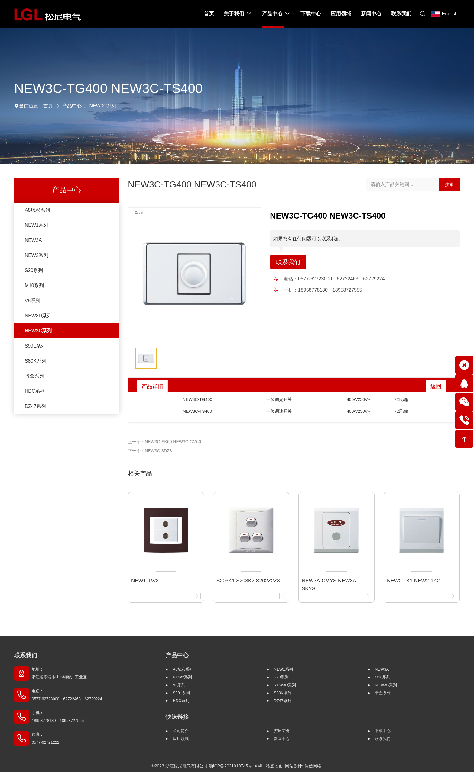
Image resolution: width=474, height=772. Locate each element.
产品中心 (72, 105)
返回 (435, 386)
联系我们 (288, 262)
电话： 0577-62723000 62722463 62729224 (67, 695)
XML (259, 766)
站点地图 (274, 766)
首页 (48, 105)
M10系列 (34, 285)
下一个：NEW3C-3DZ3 (150, 450)
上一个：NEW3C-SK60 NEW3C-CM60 (164, 441)
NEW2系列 (36, 255)
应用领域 (181, 738)
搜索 (449, 184)
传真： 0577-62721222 (45, 738)
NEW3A (33, 240)
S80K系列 (35, 361)
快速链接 (177, 717)
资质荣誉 (282, 731)
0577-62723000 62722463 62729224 (341, 278)
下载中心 (383, 731)
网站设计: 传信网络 (303, 766)
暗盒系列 (34, 376)
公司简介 (181, 731)
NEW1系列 (36, 225)
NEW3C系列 (103, 105)
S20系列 (34, 270)
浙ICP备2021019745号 (230, 766)
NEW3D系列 (38, 315)
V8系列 (33, 300)
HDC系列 (35, 391)
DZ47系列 (35, 406)
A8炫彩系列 (37, 210)
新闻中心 (282, 738)
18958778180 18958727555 (330, 290)
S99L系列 (35, 345)
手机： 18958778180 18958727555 (58, 716)
